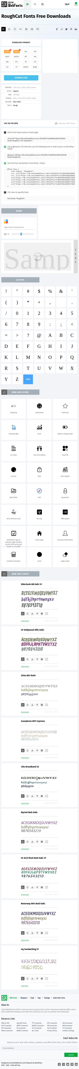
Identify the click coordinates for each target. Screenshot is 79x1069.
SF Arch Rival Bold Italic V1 (33, 858)
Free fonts (12, 4)
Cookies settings (68, 1031)
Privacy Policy (52, 1031)
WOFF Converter (22, 1026)
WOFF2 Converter (38, 1026)
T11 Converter (67, 1028)
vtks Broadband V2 (30, 766)
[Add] (3, 29)
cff (35, 62)
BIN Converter (67, 1026)
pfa (35, 57)
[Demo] (15, 29)
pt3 (16, 62)
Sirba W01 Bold (28, 675)
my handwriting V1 (30, 949)
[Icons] (32, 29)
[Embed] (42, 613)
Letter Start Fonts (59, 998)
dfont (25, 67)
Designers (24, 998)
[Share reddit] (61, 29)
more (28, 379)
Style (32, 998)
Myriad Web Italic (29, 812)
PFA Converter (52, 1026)
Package (47, 998)
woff (7, 57)
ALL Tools (35, 1031)
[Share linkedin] (76, 29)
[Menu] (42, 4)
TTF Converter (37, 1023)
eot (35, 52)
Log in (67, 4)
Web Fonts (13, 998)
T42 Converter (52, 1028)
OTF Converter (52, 1023)
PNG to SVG (5, 1023)
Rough (15, 105)
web (16, 52)
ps (26, 62)
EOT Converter (6, 1026)
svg (25, 52)
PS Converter (21, 1028)
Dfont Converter (7, 1031)
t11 (16, 67)
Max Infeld (17, 102)
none (35, 67)
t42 (7, 67)
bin (7, 62)
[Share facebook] (57, 29)
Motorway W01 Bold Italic (33, 903)
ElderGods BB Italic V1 (31, 584)
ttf (7, 52)
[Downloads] (32, 613)
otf (25, 57)
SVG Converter (67, 1023)
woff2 (16, 57)
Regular (16, 91)
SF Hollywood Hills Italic (32, 630)
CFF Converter (37, 1028)
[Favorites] (9, 29)
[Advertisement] (60, 55)
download (21, 78)
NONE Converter (22, 1031)
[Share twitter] (66, 29)
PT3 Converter (6, 1028)
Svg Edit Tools (21, 1023)
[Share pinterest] (71, 29)
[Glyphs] (20, 29)
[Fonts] (37, 29)
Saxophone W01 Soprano (33, 721)
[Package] (26, 29)
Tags (39, 998)
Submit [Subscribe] (71, 1055)
